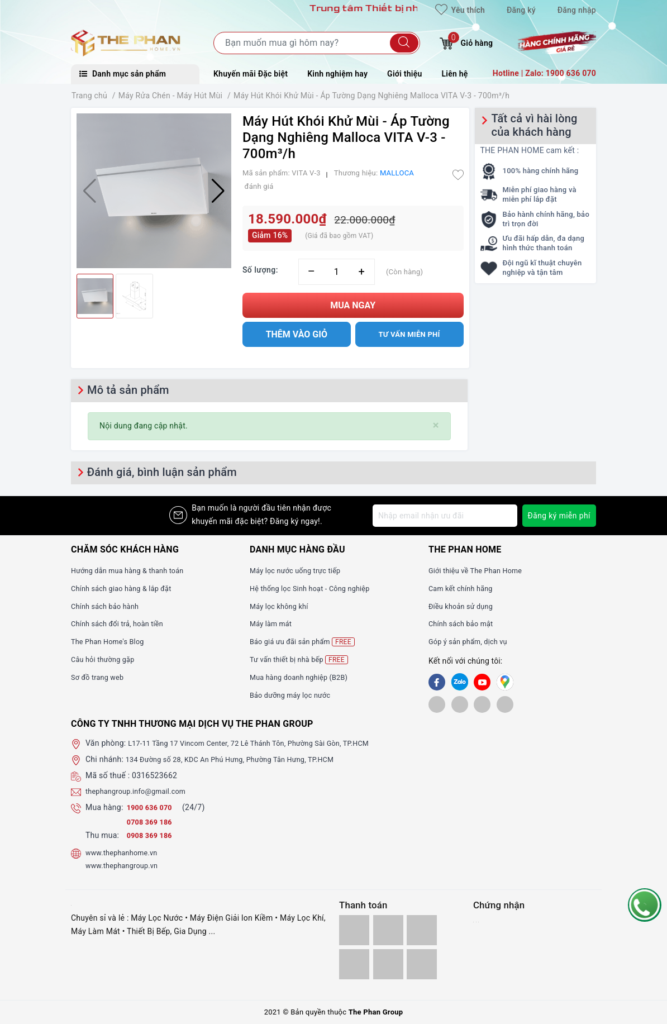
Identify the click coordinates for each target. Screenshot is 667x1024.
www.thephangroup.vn (125, 865)
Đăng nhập (577, 10)
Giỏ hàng (466, 41)
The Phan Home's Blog (111, 641)
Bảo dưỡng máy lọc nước (295, 694)
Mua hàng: (104, 807)
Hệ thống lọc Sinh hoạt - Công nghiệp (316, 588)
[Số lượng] (336, 271)
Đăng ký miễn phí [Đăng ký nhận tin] (558, 515)
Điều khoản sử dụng (464, 606)
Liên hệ (455, 73)
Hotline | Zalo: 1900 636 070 (544, 73)
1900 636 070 (153, 807)
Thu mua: (102, 835)
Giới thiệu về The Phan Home (480, 570)
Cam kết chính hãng (464, 588)
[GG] (505, 682)
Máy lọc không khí (282, 606)
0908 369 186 (152, 835)
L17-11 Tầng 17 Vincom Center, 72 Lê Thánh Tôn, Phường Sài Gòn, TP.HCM (262, 743)
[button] (218, 191)
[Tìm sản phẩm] (316, 43)
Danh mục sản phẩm (122, 73)
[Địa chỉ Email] (444, 515)
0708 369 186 (152, 821)
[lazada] (482, 703)
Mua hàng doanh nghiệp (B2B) (304, 677)
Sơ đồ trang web (100, 677)
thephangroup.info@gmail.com (141, 791)
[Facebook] (436, 682)
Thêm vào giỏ (296, 334)
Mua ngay (352, 305)
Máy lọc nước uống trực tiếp (300, 570)
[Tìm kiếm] (404, 43)
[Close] (436, 425)
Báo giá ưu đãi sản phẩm (307, 641)
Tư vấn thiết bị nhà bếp (303, 659)
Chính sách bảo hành (108, 606)
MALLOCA (397, 173)
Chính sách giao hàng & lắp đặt (127, 588)
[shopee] (436, 703)
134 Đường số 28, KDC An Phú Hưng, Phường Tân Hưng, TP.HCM (242, 759)
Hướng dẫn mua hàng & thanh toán (133, 570)
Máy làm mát (273, 623)
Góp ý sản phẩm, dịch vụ (472, 641)
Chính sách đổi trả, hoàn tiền (122, 623)
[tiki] (459, 703)
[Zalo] (459, 682)
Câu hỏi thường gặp (106, 659)
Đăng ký (521, 10)
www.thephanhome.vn (125, 852)
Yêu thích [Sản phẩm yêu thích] (460, 10)
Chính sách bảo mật (464, 623)
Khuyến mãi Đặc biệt (250, 73)
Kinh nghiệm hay (337, 73)
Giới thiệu (404, 73)
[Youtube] (482, 682)
